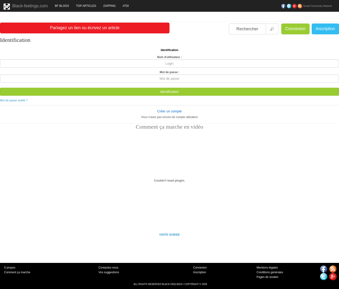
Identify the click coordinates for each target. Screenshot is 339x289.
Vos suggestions (108, 272)
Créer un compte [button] (169, 111)
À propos (9, 267)
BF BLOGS (62, 6)
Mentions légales (267, 267)
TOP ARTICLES (86, 6)
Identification (169, 92)
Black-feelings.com (26, 7)
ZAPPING (109, 6)
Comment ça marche (17, 272)
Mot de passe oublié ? (14, 100)
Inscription (325, 28)
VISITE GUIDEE (169, 234)
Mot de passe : (169, 72)
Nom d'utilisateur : (169, 57)
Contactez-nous (108, 267)
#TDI (126, 6)
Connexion (295, 28)
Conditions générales (270, 272)
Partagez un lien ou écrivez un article (84, 27)
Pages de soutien (267, 277)
